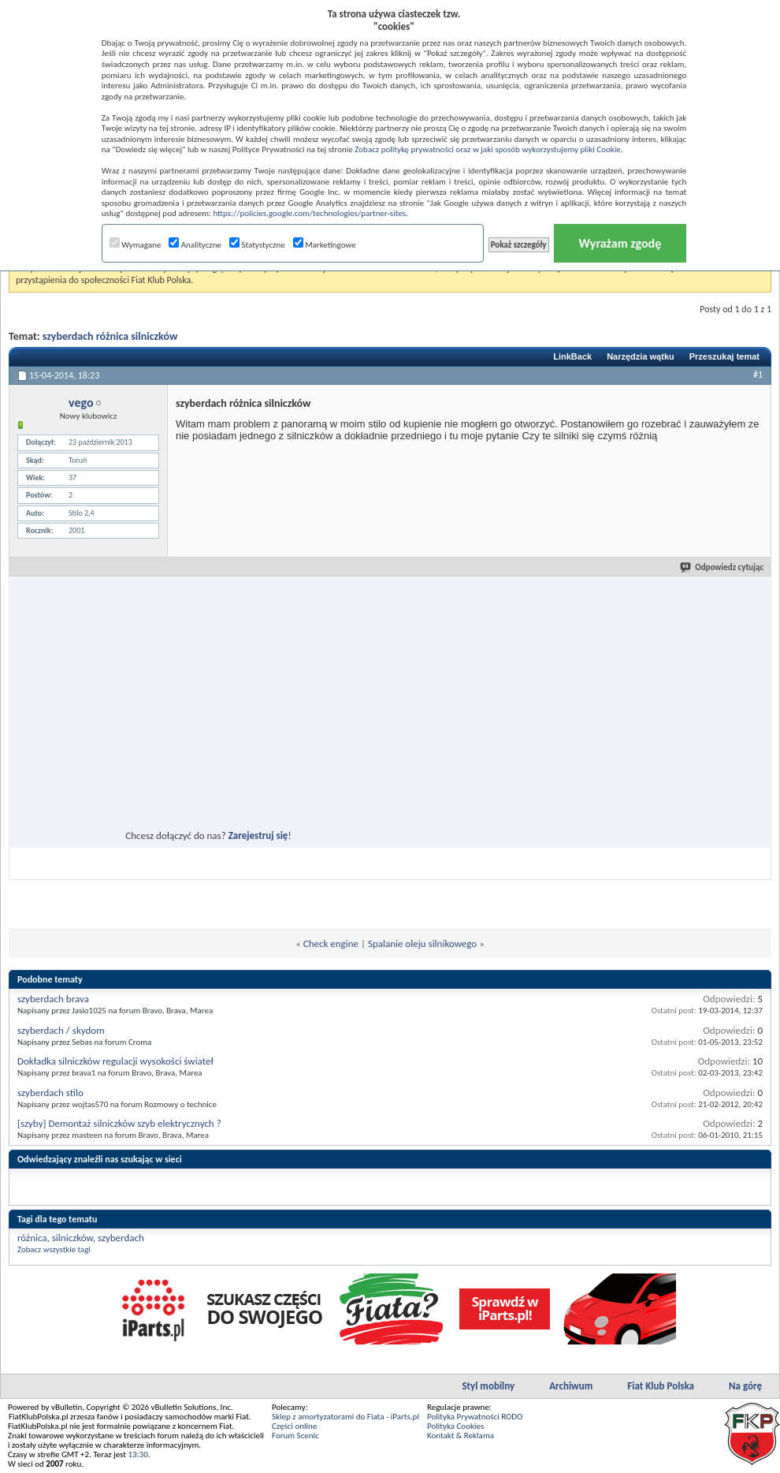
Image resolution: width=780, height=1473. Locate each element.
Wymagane (136, 245)
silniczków (72, 1238)
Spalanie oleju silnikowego (422, 943)
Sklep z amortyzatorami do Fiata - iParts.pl (345, 1416)
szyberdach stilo (50, 1092)
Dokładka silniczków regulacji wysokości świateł (115, 1061)
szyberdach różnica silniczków (110, 336)
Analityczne (195, 245)
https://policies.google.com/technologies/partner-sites (309, 213)
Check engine (330, 943)
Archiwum (570, 1386)
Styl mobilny (488, 1386)
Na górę (745, 1386)
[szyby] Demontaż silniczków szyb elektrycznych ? (119, 1123)
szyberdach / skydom (61, 1030)
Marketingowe (324, 245)
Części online (294, 1426)
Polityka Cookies (455, 1426)
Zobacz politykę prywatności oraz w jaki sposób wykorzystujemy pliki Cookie (487, 149)
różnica (32, 1238)
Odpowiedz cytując (722, 567)
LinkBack (572, 356)
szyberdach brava (53, 999)
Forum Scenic (295, 1435)
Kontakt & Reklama (460, 1435)
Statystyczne (257, 245)
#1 (758, 374)
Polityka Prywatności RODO (474, 1416)
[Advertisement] (161, 731)
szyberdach (121, 1238)
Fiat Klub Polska (660, 1386)
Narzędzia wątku (640, 356)
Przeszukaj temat (724, 356)
